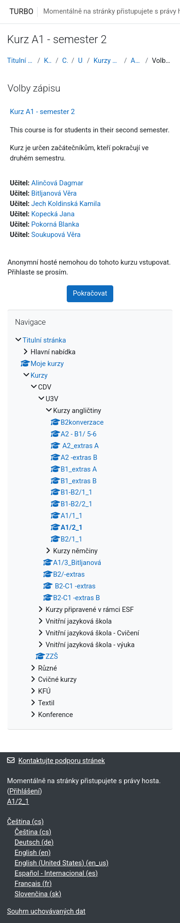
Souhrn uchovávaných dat (46, 911)
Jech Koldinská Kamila (66, 203)
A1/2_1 (136, 60)
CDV (65, 60)
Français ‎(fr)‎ (33, 883)
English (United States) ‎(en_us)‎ (62, 863)
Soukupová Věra (56, 234)
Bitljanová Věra (54, 193)
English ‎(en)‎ (33, 852)
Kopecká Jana (53, 214)
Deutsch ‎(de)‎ (34, 842)
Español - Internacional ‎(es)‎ (56, 873)
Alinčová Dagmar (57, 183)
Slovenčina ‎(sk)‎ (38, 894)
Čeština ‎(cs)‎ (25, 821)
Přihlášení (24, 791)
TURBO (21, 11)
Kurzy (48, 60)
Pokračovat (90, 293)
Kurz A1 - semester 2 (42, 111)
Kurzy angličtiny (107, 60)
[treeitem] (90, 528)
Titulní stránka (20, 60)
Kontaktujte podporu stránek (56, 760)
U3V (80, 60)
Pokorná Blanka (55, 224)
